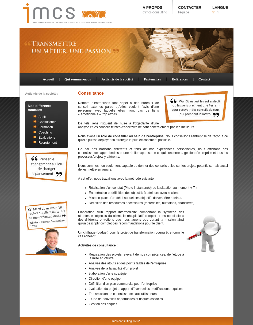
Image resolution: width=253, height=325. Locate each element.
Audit (42, 117)
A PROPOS (155, 9)
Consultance (47, 122)
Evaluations (47, 137)
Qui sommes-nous (77, 79)
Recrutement (48, 143)
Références (180, 79)
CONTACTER (189, 9)
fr (213, 12)
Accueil (48, 79)
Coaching (45, 132)
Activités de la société (117, 79)
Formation (46, 127)
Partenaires (152, 79)
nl (218, 12)
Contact (204, 79)
